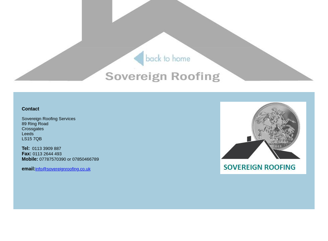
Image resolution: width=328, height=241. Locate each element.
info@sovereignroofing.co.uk (62, 168)
